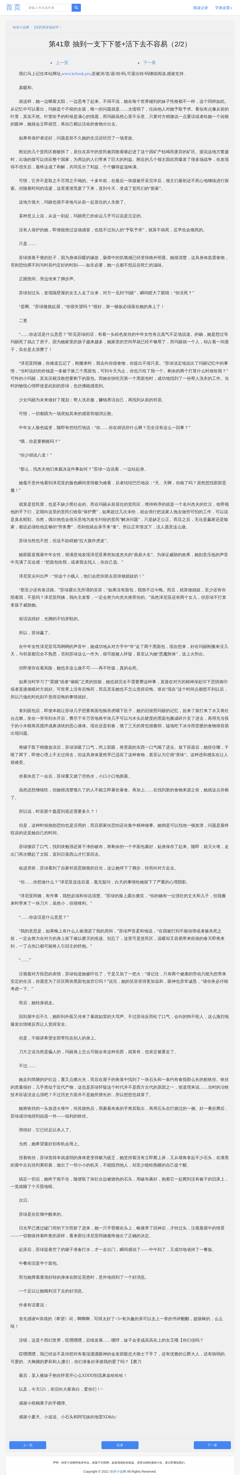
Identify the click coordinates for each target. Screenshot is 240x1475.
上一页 (62, 62)
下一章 (149, 62)
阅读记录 (200, 8)
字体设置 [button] (223, 8)
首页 (14, 7)
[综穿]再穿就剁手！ (48, 27)
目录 (120, 1445)
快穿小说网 (21, 27)
